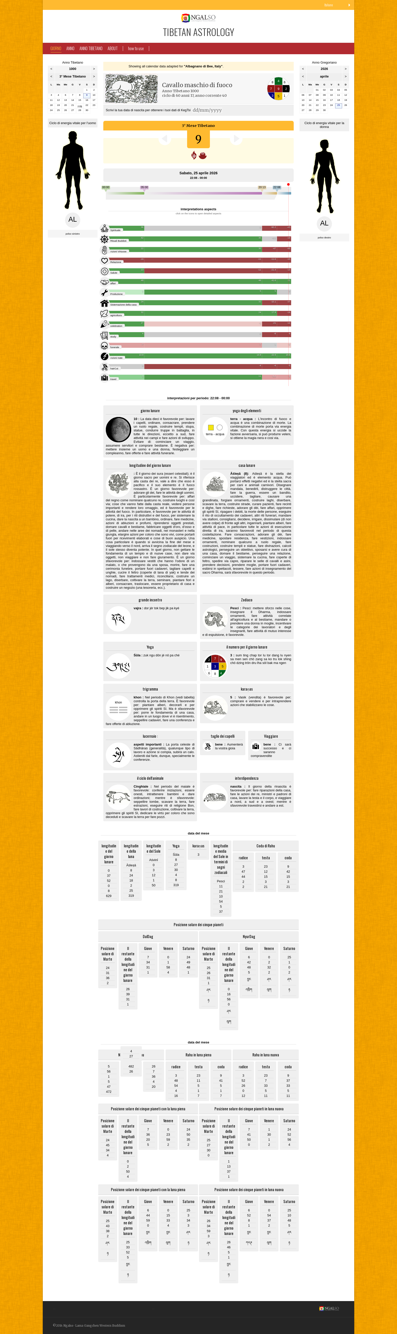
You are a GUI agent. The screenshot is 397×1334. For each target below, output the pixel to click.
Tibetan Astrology (198, 32)
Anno (70, 48)
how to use (136, 48)
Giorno (55, 48)
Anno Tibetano (91, 48)
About (113, 48)
